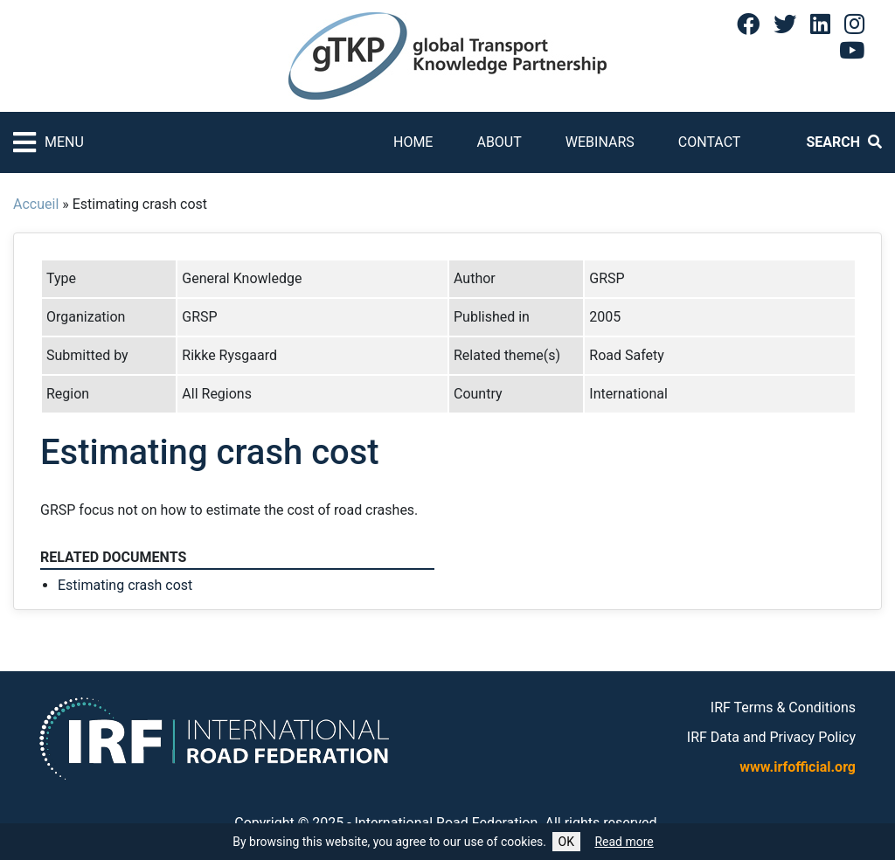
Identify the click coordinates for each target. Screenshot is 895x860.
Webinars (600, 142)
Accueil (36, 204)
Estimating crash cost (125, 585)
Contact (709, 142)
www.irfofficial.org (797, 767)
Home (413, 142)
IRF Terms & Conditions (783, 707)
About (498, 142)
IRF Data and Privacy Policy (771, 737)
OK (566, 842)
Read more (623, 842)
